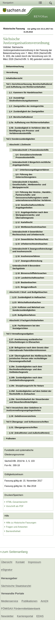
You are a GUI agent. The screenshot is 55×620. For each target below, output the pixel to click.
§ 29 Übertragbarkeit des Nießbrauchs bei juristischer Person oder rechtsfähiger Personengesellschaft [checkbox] (30, 358)
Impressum (34, 562)
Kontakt (20, 562)
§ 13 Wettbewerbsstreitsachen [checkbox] (31, 227)
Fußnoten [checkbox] (11, 438)
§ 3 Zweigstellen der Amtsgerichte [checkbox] (26, 106)
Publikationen (29, 601)
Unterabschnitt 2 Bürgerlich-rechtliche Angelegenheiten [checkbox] (31, 163)
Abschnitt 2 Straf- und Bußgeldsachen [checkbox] (28, 292)
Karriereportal (25, 616)
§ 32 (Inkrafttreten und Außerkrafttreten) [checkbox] (29, 433)
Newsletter (7, 616)
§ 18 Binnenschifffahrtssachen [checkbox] (31, 273)
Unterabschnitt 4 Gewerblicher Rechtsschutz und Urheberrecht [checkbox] (28, 233)
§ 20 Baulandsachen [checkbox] (26, 282)
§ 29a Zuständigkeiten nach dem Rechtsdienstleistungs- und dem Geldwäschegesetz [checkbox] (25, 369)
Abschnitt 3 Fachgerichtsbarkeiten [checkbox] (26, 320)
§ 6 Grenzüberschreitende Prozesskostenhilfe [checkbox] (29, 156)
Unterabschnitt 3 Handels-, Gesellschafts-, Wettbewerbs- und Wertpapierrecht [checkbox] (29, 185)
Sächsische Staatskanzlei (16, 585)
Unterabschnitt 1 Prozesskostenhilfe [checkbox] (30, 150)
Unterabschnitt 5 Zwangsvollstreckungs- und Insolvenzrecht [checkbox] (32, 250)
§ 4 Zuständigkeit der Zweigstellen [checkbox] (26, 111)
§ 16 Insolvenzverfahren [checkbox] (28, 256)
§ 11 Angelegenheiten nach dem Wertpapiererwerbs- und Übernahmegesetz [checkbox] (32, 215)
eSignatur (6, 569)
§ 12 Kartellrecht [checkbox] (24, 222)
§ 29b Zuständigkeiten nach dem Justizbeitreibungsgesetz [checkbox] (25, 378)
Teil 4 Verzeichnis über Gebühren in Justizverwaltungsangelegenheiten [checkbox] (23, 409)
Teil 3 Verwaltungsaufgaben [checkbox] (20, 334)
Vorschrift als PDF (14, 506)
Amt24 (44, 601)
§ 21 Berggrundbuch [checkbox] (26, 287)
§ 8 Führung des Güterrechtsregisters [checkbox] (26, 175)
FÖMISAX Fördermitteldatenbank (20, 608)
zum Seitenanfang (14, 552)
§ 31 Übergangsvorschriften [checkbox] (23, 427)
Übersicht (6, 562)
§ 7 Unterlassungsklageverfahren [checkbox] (32, 170)
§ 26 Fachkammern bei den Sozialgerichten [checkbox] (26, 327)
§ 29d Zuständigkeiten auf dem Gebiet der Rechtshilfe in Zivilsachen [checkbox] (30, 392)
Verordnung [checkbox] (12, 72)
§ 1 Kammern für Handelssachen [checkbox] (25, 92)
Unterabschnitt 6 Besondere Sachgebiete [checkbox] (26, 267)
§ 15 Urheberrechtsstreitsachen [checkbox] (32, 244)
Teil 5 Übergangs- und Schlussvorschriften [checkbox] (27, 422)
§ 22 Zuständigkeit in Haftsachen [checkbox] (29, 297)
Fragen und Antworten (16, 527)
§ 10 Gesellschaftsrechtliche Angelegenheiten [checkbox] (30, 206)
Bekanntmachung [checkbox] (15, 66)
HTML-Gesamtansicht (15, 502)
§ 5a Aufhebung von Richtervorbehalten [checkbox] (29, 122)
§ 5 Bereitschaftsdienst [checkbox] (21, 117)
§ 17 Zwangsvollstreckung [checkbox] (29, 261)
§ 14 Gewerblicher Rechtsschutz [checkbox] (32, 239)
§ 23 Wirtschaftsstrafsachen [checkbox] (26, 302)
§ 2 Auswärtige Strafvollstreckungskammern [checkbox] (23, 99)
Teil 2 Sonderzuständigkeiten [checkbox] (20, 139)
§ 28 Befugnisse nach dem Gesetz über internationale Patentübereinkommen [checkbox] (29, 348)
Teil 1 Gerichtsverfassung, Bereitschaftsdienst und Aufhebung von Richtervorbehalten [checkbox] (29, 85)
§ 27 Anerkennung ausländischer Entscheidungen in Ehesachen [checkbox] (26, 340)
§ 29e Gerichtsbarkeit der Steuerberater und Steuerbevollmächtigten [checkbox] (29, 400)
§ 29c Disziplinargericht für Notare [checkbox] (26, 386)
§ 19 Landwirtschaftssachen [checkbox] (30, 278)
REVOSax (41, 16)
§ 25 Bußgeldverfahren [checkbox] (24, 315)
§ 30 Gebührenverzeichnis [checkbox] (22, 416)
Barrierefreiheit (12, 531)
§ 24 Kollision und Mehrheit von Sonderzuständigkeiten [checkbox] (28, 308)
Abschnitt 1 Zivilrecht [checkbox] (20, 144)
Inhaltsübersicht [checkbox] (14, 78)
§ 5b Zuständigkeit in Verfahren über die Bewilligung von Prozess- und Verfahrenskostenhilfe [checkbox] (29, 130)
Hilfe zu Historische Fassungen (20, 522)
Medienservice (9, 601)
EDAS (40, 616)
